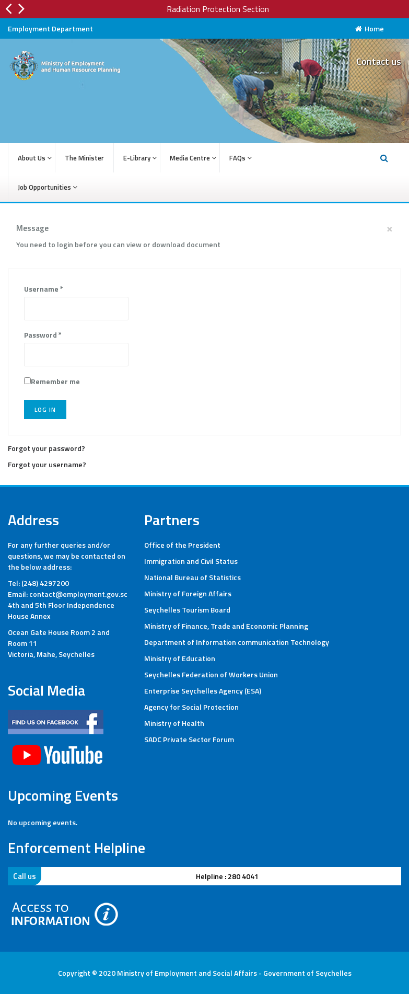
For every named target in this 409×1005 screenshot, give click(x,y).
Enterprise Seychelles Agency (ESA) (202, 690)
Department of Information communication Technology (236, 642)
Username (43, 288)
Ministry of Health (174, 723)
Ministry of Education (179, 658)
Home (369, 28)
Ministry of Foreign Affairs (187, 593)
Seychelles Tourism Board (187, 609)
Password (43, 334)
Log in (45, 409)
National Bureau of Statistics (192, 577)
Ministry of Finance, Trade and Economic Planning (226, 625)
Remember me (55, 381)
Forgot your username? (47, 464)
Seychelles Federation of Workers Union (211, 674)
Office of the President (182, 544)
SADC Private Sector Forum (189, 739)
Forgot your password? (46, 448)
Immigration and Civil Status (191, 561)
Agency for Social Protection (191, 706)
